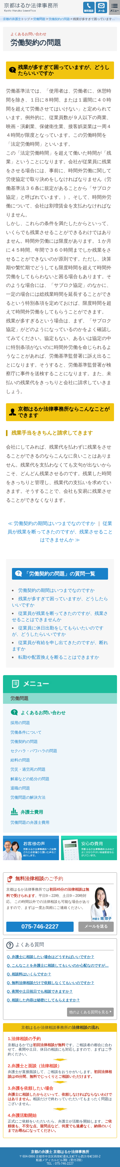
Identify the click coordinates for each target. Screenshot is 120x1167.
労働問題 (39, 19)
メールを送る (96, 926)
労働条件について (26, 732)
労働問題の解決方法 (27, 797)
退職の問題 (20, 788)
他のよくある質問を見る (89, 1012)
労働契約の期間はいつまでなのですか (56, 590)
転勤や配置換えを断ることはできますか (58, 657)
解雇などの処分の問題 (29, 779)
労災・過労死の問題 (27, 769)
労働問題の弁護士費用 (29, 822)
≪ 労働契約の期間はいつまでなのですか (51, 523)
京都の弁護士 (12, 19)
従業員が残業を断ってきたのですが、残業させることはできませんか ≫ (60, 531)
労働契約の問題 (59, 19)
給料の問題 (20, 760)
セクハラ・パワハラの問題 (33, 751)
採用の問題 (20, 722)
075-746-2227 (40, 926)
